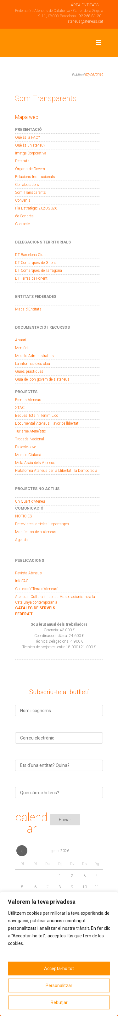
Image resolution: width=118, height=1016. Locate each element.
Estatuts (22, 161)
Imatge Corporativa (30, 153)
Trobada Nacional (29, 439)
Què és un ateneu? (30, 145)
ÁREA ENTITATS (84, 5)
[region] (59, 953)
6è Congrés (24, 216)
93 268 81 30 (90, 16)
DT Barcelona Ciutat (31, 255)
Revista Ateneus (28, 573)
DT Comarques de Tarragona (38, 270)
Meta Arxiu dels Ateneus (35, 463)
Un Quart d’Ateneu (30, 501)
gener (60, 851)
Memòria (22, 348)
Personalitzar (59, 985)
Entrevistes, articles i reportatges (42, 524)
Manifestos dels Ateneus (35, 532)
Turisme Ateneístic (30, 431)
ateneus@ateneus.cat (85, 21)
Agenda (21, 540)
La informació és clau (32, 363)
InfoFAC (21, 581)
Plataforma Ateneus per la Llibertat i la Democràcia (56, 470)
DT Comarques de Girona (36, 262)
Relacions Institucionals (35, 177)
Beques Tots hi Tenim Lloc (36, 415)
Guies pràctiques (29, 371)
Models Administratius (34, 356)
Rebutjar (59, 1002)
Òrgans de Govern (30, 169)
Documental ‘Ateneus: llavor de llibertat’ (47, 423)
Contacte (22, 224)
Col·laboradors (27, 184)
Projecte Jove (25, 447)
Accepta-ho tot (59, 968)
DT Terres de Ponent (31, 278)
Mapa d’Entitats (28, 309)
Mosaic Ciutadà (28, 455)
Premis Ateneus (28, 400)
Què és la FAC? (27, 137)
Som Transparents (30, 192)
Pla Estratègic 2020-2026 (36, 208)
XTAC (20, 407)
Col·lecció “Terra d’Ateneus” (36, 589)
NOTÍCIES (23, 516)
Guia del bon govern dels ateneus (42, 379)
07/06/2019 (94, 75)
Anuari (20, 340)
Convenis (23, 200)
